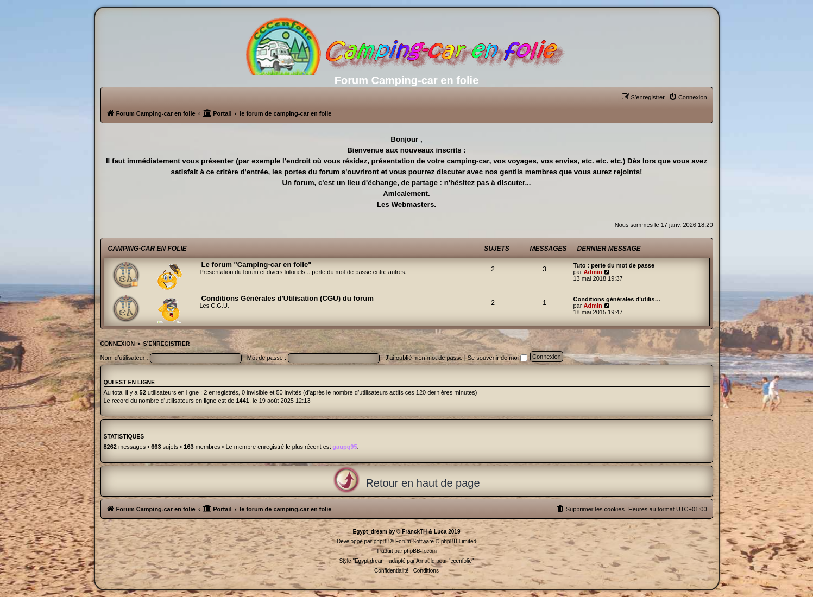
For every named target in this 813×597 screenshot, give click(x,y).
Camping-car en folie (147, 248)
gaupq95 (344, 446)
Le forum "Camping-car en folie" (256, 265)
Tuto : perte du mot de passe (614, 265)
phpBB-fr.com (420, 551)
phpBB (382, 541)
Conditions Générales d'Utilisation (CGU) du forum (287, 298)
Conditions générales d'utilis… (617, 299)
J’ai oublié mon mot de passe (423, 357)
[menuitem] (688, 97)
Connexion (117, 343)
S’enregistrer (166, 343)
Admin (592, 272)
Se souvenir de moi (497, 357)
